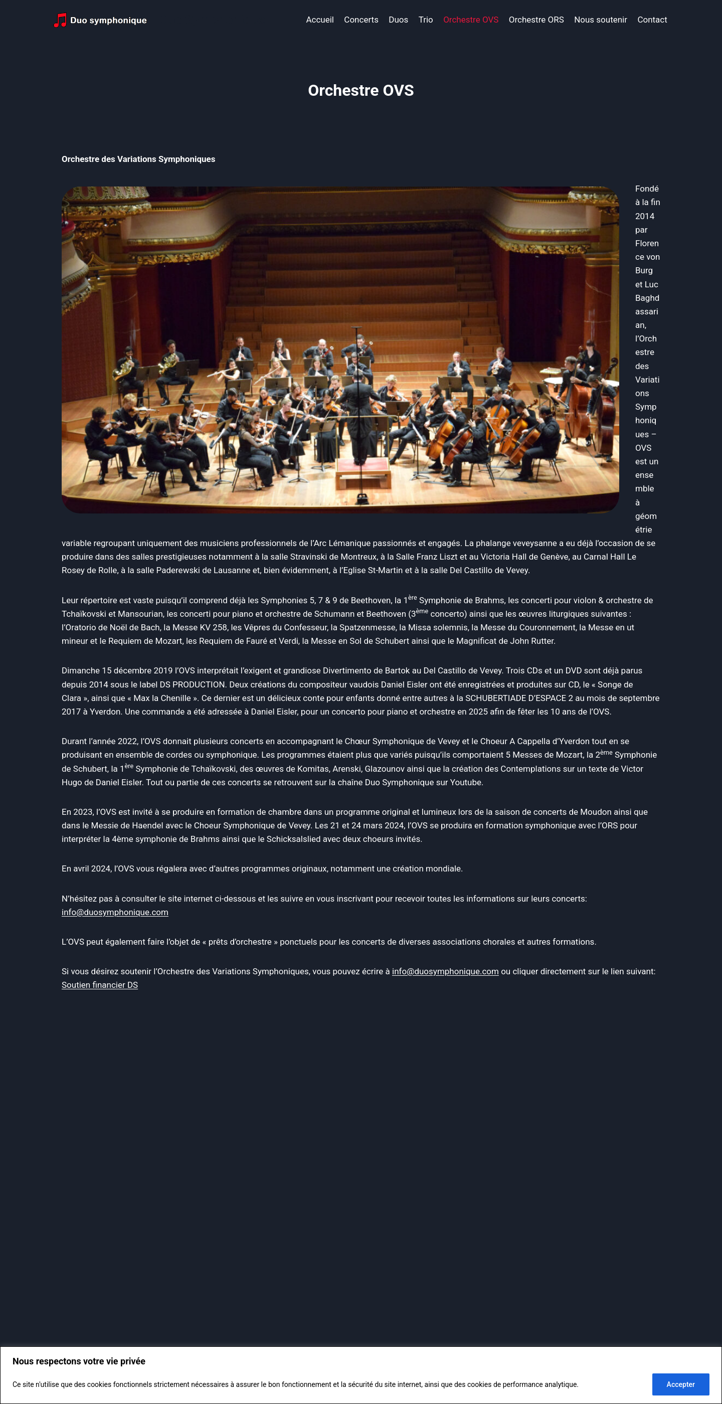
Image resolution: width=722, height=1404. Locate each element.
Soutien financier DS (100, 985)
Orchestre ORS (536, 20)
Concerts (361, 20)
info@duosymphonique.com (115, 912)
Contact (652, 20)
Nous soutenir (600, 20)
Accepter (681, 1384)
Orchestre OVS (470, 20)
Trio (426, 20)
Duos (398, 20)
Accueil (320, 20)
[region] (361, 1375)
